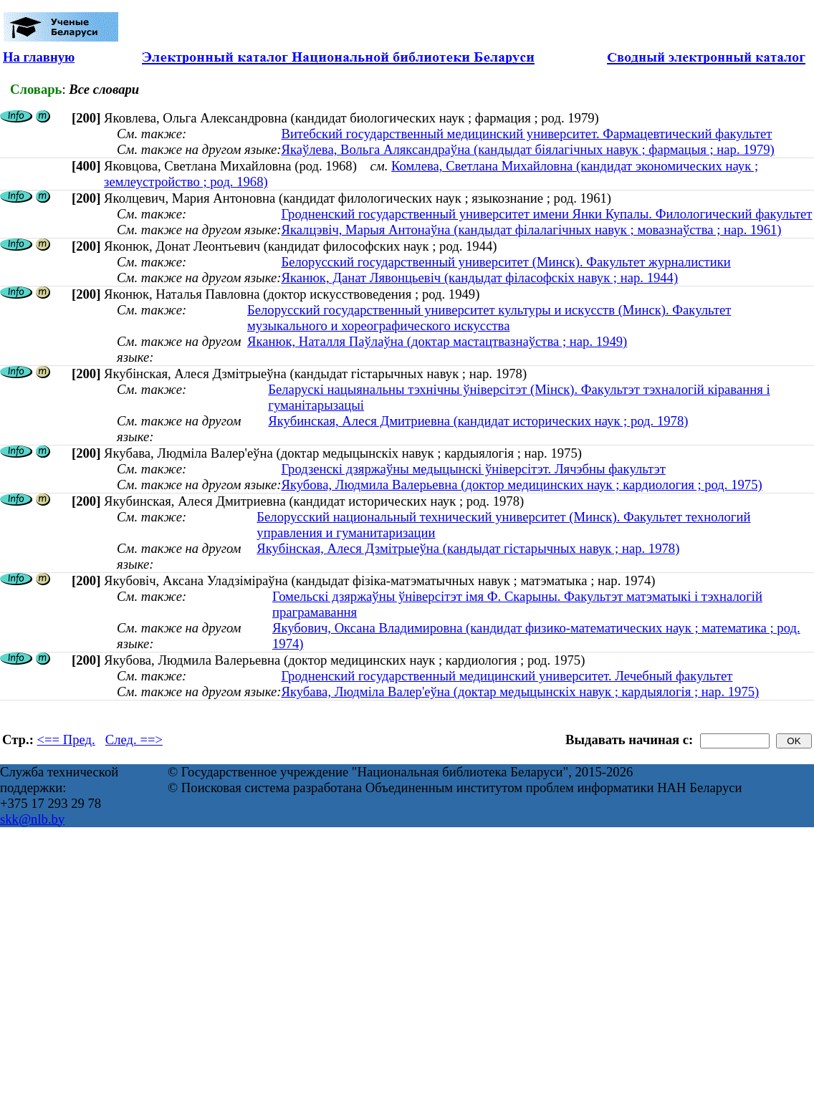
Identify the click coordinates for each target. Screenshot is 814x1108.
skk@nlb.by (32, 819)
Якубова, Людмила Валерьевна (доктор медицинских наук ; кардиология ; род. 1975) (521, 484)
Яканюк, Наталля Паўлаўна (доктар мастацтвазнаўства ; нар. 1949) (437, 341)
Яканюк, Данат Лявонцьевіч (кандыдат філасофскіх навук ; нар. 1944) (479, 277)
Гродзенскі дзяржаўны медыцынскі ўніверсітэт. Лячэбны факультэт (473, 468)
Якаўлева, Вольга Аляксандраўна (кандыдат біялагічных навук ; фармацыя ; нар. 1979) (527, 149)
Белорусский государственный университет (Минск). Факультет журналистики (505, 261)
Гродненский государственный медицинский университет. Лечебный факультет (506, 675)
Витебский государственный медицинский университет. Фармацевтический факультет (526, 133)
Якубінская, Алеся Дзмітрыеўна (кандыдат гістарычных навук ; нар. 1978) (468, 548)
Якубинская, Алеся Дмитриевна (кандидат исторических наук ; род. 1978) (478, 420)
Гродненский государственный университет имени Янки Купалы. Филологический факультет (546, 213)
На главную (39, 56)
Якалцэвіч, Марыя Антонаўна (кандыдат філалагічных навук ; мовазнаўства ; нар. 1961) (531, 229)
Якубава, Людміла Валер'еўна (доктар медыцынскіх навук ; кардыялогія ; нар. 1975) (520, 691)
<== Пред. (66, 739)
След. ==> (134, 739)
